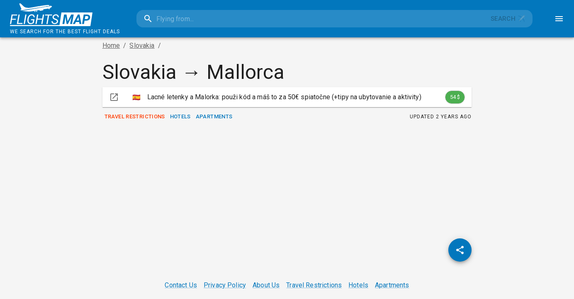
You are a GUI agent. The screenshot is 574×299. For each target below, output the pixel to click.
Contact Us (181, 285)
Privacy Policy (225, 285)
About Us (266, 285)
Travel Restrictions (134, 116)
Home (111, 45)
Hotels (180, 116)
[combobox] (310, 19)
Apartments (214, 116)
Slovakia (141, 45)
